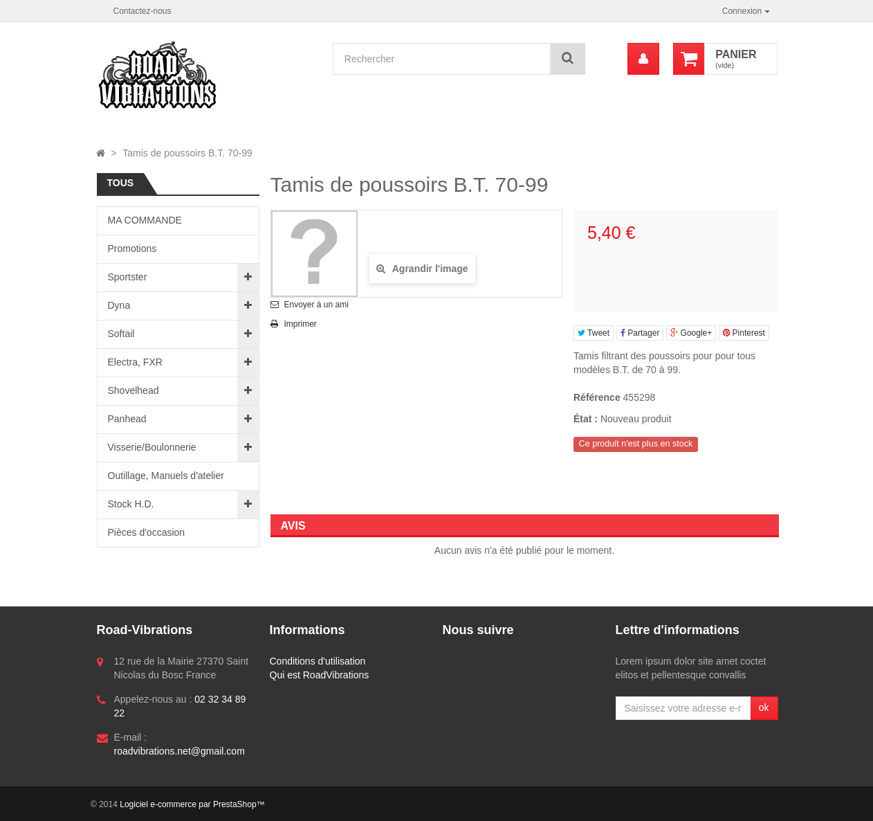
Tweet (593, 333)
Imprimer (300, 324)
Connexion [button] (746, 11)
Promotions (132, 248)
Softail (121, 333)
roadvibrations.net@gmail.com (179, 751)
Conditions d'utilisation (318, 661)
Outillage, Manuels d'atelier (166, 475)
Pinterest (744, 333)
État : (585, 418)
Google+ (691, 333)
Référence (597, 397)
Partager (640, 333)
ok (764, 707)
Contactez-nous (142, 11)
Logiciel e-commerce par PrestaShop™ (192, 804)
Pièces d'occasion (146, 532)
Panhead (127, 418)
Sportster (127, 276)
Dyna (119, 305)
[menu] (643, 59)
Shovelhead (133, 390)
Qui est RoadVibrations (319, 674)
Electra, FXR (135, 362)
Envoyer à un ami (316, 304)
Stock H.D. (131, 503)
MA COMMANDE (145, 220)
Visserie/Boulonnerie (152, 447)
